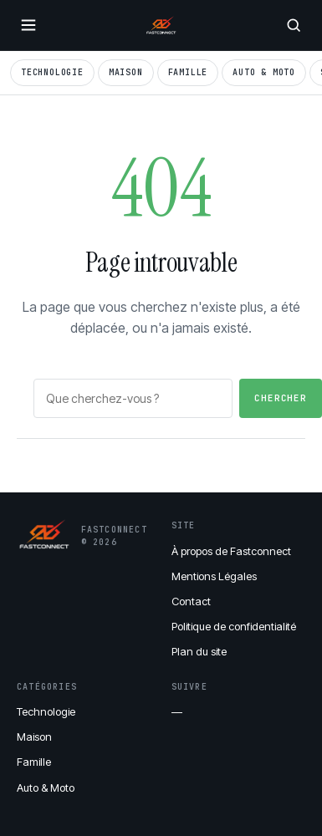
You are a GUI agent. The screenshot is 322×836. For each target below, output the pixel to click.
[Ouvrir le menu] (28, 25)
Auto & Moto (264, 72)
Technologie (52, 72)
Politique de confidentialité (233, 626)
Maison (126, 72)
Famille (188, 72)
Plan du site (199, 651)
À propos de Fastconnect (231, 551)
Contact (191, 601)
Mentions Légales (214, 576)
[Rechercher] (294, 25)
